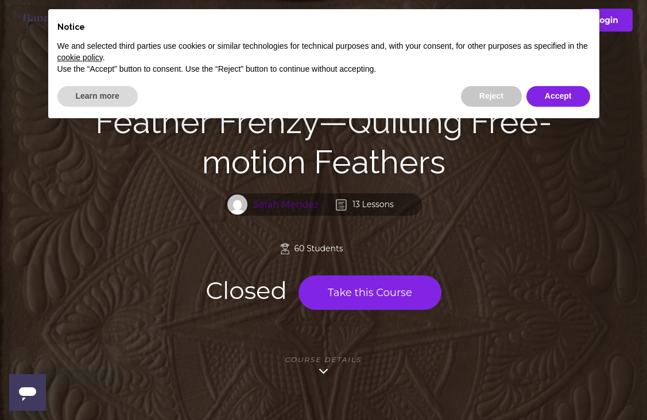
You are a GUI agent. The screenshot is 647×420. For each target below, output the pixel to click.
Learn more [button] (97, 95)
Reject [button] (491, 95)
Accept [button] (558, 95)
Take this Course (370, 292)
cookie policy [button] (80, 57)
